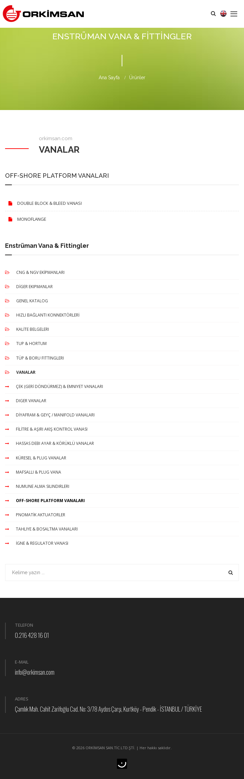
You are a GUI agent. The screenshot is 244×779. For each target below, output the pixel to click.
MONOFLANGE (25, 219)
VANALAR (20, 372)
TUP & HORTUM (26, 343)
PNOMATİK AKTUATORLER (35, 515)
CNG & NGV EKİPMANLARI (35, 272)
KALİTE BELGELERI (27, 329)
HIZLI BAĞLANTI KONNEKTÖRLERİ (42, 315)
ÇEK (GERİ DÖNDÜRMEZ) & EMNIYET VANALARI (54, 386)
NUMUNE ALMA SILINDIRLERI (37, 486)
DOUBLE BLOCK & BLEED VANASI (43, 203)
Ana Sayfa (109, 77)
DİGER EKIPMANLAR (29, 286)
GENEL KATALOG (26, 301)
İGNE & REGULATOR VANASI (36, 543)
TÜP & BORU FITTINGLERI (34, 358)
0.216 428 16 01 (32, 635)
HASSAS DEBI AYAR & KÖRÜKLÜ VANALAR (49, 443)
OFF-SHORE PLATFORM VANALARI (45, 500)
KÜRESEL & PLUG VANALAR (35, 458)
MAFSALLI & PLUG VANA (33, 472)
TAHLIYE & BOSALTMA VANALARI (41, 529)
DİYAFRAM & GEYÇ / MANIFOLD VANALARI (50, 415)
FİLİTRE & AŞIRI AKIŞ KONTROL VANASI (46, 429)
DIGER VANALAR (25, 401)
